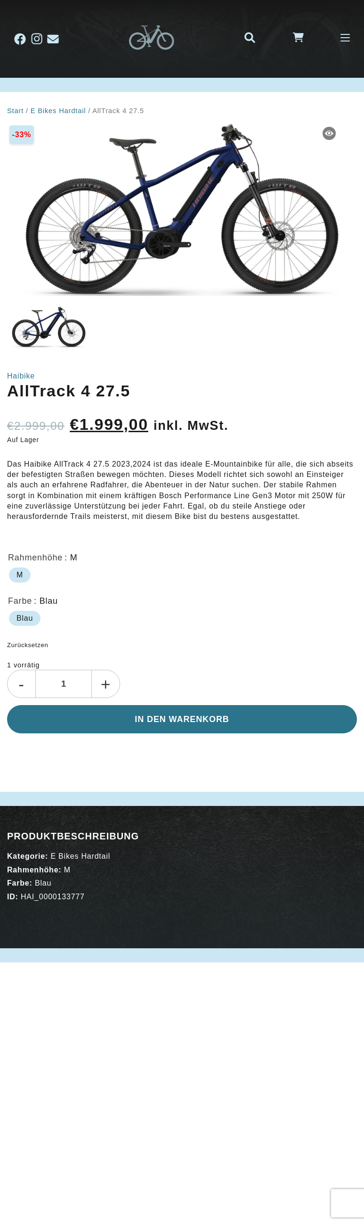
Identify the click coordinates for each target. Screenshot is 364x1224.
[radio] (20, 575)
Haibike (21, 376)
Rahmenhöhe (35, 557)
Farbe (20, 601)
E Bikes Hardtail (58, 111)
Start (15, 111)
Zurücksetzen (28, 645)
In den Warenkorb (182, 719)
